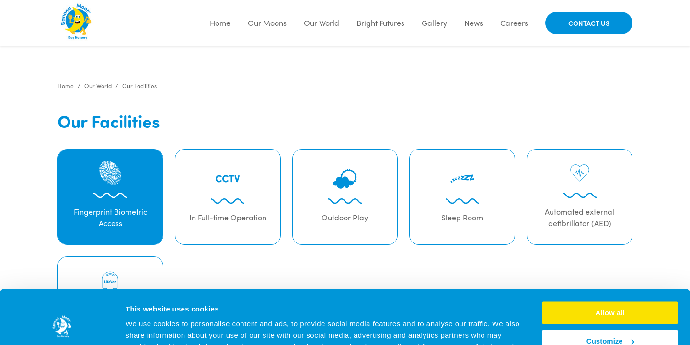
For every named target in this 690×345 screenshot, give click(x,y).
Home (220, 22)
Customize (610, 294)
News (473, 22)
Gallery (434, 22)
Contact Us (589, 23)
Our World (321, 22)
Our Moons (267, 22)
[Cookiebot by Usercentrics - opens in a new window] (62, 326)
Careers (514, 22)
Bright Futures (380, 22)
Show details (148, 326)
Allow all (610, 266)
